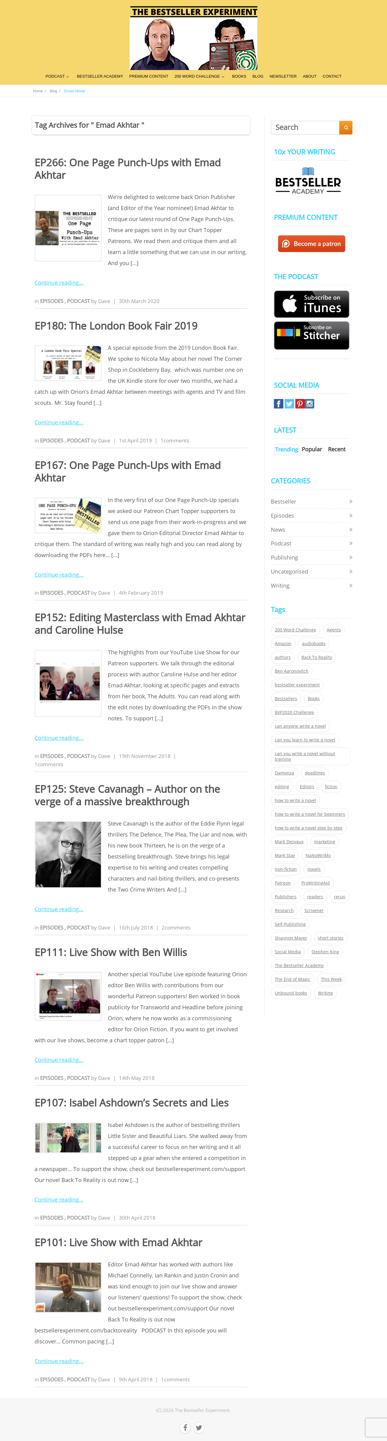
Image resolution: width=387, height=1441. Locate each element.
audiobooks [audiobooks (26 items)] (314, 643)
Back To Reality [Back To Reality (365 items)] (316, 657)
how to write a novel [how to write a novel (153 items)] (295, 800)
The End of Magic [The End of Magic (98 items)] (292, 979)
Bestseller (283, 501)
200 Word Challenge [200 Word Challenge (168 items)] (295, 630)
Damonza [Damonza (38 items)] (284, 773)
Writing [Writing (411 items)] (325, 993)
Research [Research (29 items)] (284, 910)
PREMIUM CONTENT (148, 76)
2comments (176, 927)
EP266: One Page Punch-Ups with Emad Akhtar (128, 169)
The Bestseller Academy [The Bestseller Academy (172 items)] (299, 965)
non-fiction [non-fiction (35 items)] (286, 869)
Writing (280, 585)
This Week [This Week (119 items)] (331, 979)
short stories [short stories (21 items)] (331, 938)
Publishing (284, 557)
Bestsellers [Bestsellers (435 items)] (286, 698)
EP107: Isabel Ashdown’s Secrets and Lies (132, 1103)
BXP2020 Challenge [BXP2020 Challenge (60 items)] (294, 712)
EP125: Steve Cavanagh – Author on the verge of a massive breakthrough (127, 795)
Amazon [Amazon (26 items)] (283, 643)
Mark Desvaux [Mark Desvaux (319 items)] (289, 841)
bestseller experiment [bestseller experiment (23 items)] (297, 685)
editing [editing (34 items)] (282, 786)
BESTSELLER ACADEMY (100, 76)
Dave (104, 301)
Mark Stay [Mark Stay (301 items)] (285, 855)
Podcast (79, 301)
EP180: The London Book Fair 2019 (116, 326)
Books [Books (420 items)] (314, 698)
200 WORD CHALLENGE (197, 76)
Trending (286, 449)
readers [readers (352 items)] (315, 897)
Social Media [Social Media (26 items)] (288, 952)
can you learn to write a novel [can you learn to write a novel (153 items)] (305, 740)
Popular (312, 449)
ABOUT (310, 76)
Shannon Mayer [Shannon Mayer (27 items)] (291, 938)
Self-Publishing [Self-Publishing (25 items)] (290, 924)
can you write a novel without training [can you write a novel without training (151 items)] (305, 756)
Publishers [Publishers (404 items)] (286, 897)
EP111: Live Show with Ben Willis (111, 952)
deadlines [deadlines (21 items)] (315, 773)
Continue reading (57, 282)
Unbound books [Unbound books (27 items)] (291, 993)
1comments (174, 440)
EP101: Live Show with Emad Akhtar (118, 1242)
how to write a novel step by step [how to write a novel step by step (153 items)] (308, 828)
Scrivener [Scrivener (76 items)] (314, 910)
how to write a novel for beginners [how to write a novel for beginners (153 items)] (310, 814)
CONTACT (332, 76)
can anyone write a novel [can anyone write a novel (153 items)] (300, 726)
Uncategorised (289, 571)
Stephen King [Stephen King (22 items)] (325, 952)
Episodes (52, 301)
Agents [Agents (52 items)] (334, 630)
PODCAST (55, 76)
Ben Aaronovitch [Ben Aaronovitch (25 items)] (291, 671)
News (278, 529)
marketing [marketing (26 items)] (324, 841)
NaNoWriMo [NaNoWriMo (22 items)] (318, 855)
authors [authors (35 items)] (283, 657)
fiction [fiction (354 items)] (331, 786)
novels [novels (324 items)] (314, 869)
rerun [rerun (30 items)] (339, 897)
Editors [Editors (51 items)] (307, 786)
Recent (336, 449)
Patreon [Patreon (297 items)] (283, 883)
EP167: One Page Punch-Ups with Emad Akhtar (128, 471)
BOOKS (239, 76)
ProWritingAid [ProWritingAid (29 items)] (315, 883)
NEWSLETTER (283, 76)
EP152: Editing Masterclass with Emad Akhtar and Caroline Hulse (140, 624)
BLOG (258, 76)
